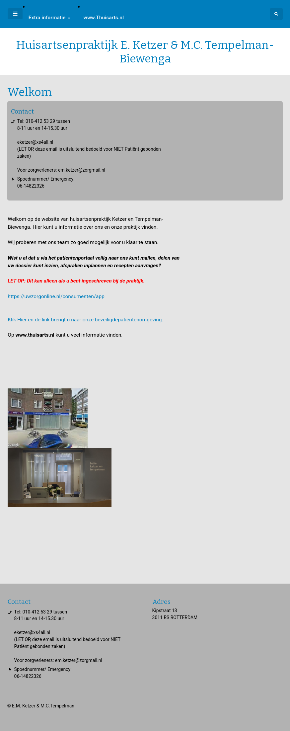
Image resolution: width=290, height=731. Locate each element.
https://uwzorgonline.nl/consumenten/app (57, 296)
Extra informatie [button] (47, 18)
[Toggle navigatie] (15, 13)
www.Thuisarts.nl (104, 18)
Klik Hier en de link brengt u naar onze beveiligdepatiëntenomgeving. (85, 320)
